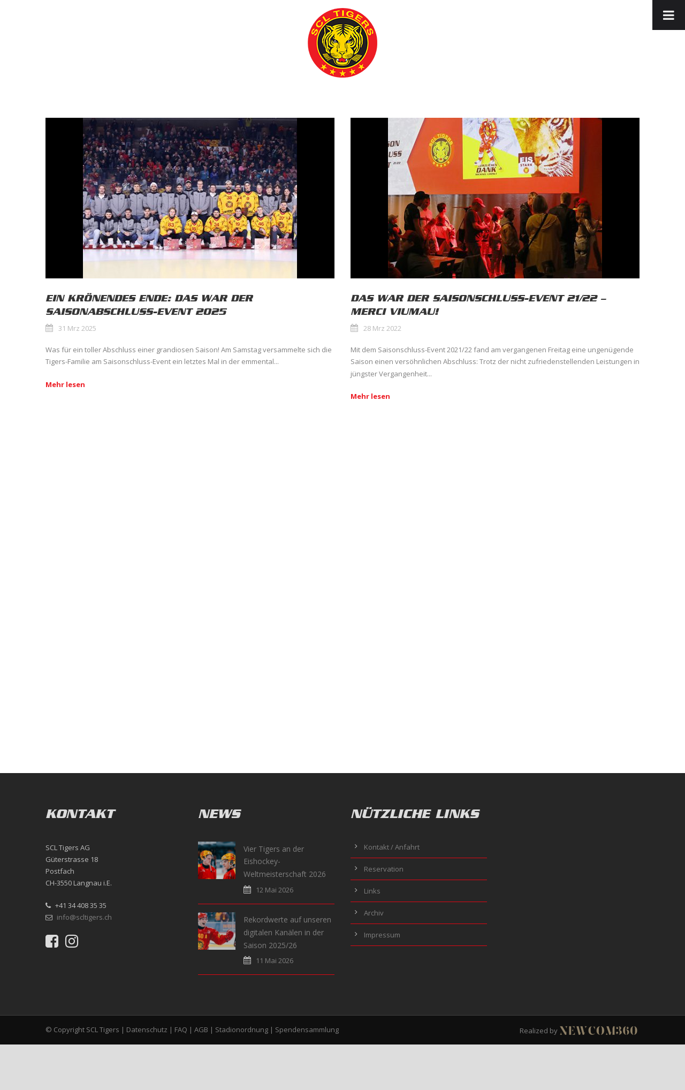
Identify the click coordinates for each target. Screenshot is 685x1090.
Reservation (384, 869)
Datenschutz (147, 1029)
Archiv (374, 913)
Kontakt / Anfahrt (392, 847)
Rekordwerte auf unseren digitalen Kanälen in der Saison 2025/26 (287, 932)
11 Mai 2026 (274, 960)
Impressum (382, 935)
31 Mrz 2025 (77, 328)
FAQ (180, 1029)
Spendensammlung (307, 1029)
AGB (201, 1029)
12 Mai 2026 (274, 890)
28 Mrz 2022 (382, 328)
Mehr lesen (65, 384)
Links (372, 891)
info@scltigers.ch (84, 917)
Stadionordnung (241, 1029)
